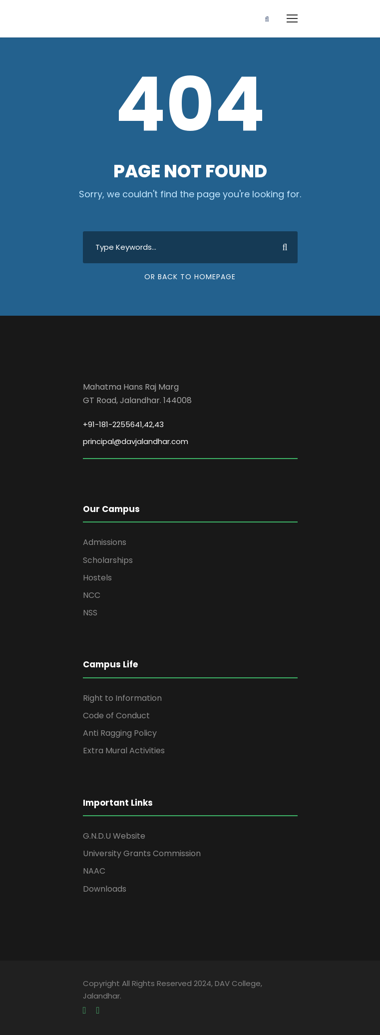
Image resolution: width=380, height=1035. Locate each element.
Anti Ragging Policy (120, 733)
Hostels (97, 577)
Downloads (104, 889)
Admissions (104, 542)
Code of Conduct (116, 715)
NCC (91, 595)
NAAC (94, 871)
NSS (90, 612)
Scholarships (108, 560)
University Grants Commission (142, 853)
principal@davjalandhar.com (135, 441)
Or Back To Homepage (190, 277)
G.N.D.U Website (114, 836)
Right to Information (122, 698)
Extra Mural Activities (124, 750)
